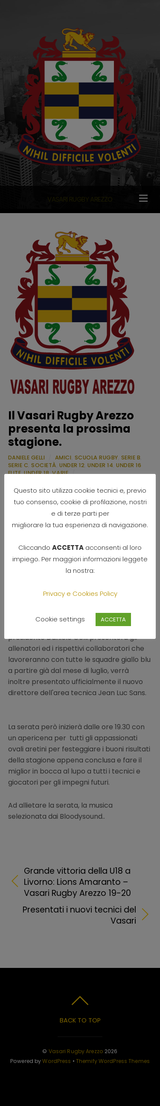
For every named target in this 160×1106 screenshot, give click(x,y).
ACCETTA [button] (113, 619)
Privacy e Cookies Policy (80, 593)
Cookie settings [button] (60, 619)
